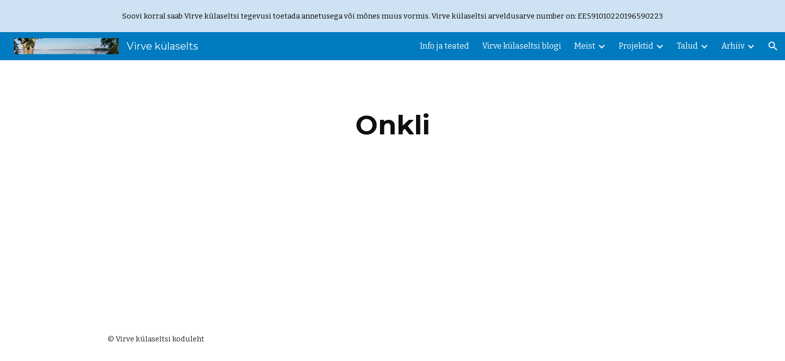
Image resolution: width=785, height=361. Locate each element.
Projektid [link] (636, 46)
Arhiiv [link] (732, 46)
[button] (773, 46)
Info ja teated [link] (444, 46)
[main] (392, 125)
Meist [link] (584, 46)
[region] (392, 16)
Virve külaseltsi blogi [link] (521, 46)
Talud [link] (687, 46)
